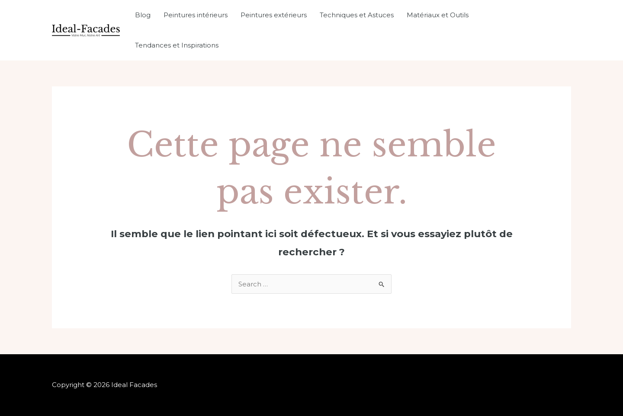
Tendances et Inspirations (176, 45)
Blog (143, 15)
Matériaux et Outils (438, 15)
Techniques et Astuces (357, 15)
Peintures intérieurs (196, 15)
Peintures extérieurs (274, 15)
